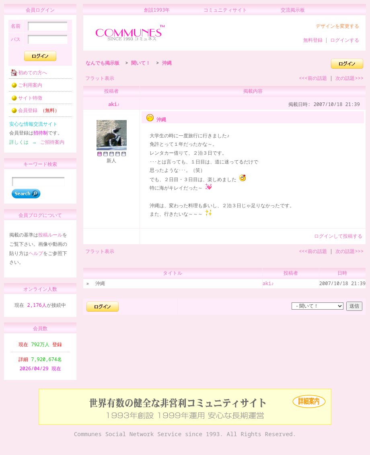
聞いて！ (140, 62)
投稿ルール (50, 238)
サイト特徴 (24, 100)
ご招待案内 (50, 144)
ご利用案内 (24, 87)
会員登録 (32, 112)
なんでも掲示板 (102, 62)
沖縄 (167, 62)
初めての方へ (26, 74)
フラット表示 (99, 78)
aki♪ (113, 104)
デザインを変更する (337, 25)
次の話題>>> (349, 78)
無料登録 (313, 40)
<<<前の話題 (313, 78)
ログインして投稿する (338, 236)
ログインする (344, 40)
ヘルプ (36, 256)
